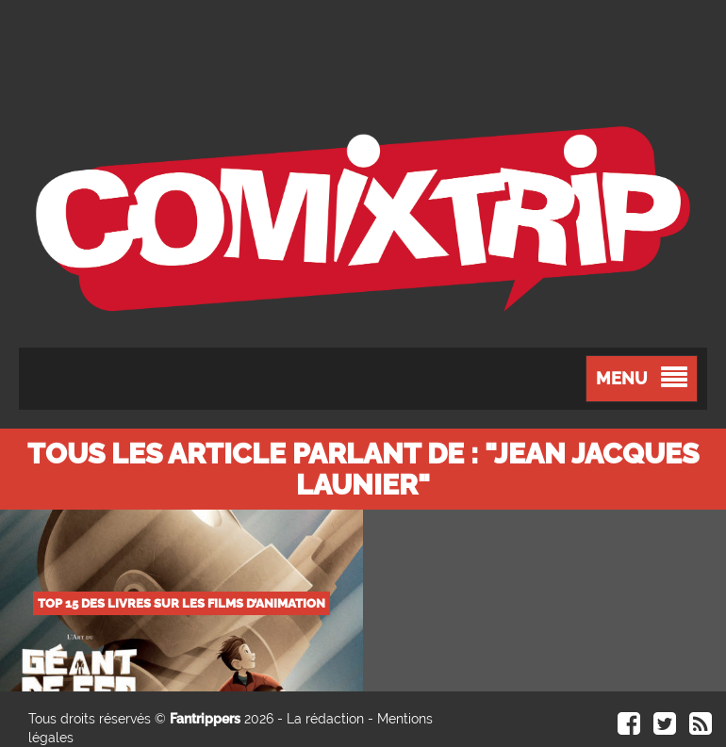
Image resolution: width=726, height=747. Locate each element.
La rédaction (325, 718)
